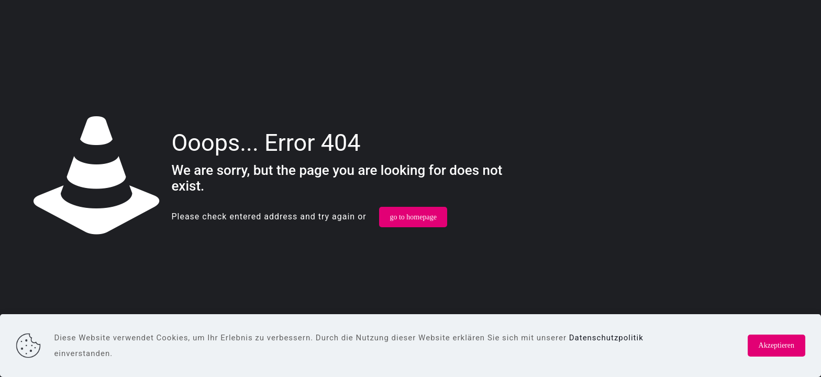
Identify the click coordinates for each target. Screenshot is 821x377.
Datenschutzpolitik (606, 337)
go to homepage (413, 217)
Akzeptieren (776, 345)
